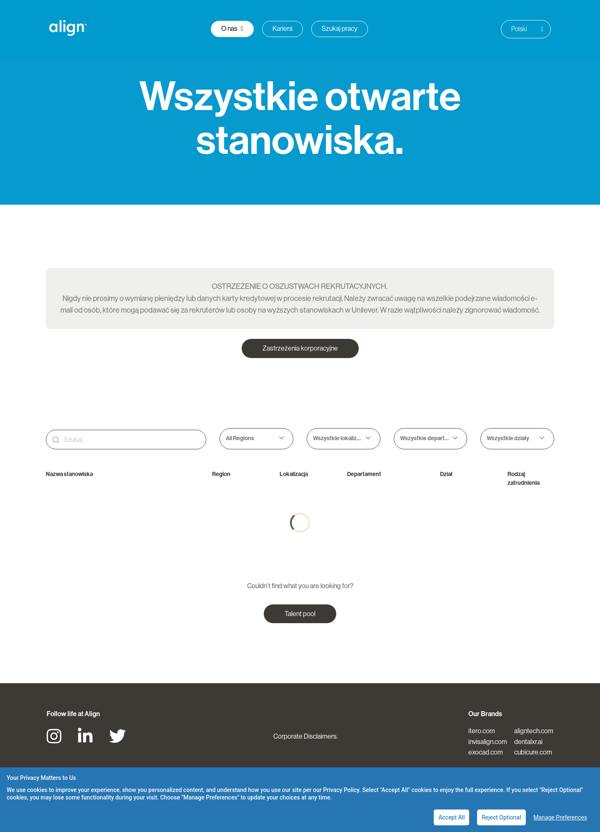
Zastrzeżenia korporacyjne (300, 348)
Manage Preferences (560, 817)
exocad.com (485, 752)
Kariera (282, 29)
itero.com (481, 731)
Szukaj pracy (340, 29)
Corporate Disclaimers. (305, 736)
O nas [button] (232, 29)
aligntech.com (533, 731)
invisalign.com (487, 742)
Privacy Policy (341, 790)
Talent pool (300, 614)
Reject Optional (501, 817)
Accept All (451, 817)
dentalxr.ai (528, 742)
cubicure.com (533, 752)
